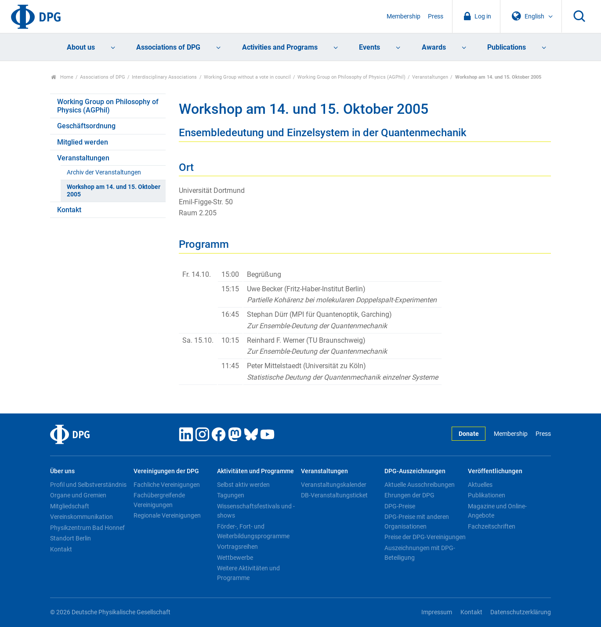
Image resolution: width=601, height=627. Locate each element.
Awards (434, 47)
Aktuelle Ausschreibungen (419, 484)
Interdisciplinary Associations (164, 77)
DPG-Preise (399, 506)
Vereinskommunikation (81, 516)
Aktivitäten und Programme (255, 471)
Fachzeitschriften (491, 526)
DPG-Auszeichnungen (414, 471)
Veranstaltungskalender (333, 484)
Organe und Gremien (78, 495)
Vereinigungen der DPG (166, 471)
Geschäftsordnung (86, 126)
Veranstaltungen (430, 77)
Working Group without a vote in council (247, 77)
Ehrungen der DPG (409, 495)
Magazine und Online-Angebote (497, 511)
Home (62, 77)
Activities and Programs (280, 47)
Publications (506, 47)
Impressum (436, 612)
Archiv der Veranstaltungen (104, 172)
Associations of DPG (168, 47)
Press (435, 16)
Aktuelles (480, 484)
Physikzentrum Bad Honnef (87, 527)
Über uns (62, 471)
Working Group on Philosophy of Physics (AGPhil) (351, 77)
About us (81, 47)
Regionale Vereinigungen (167, 515)
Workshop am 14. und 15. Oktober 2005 (113, 190)
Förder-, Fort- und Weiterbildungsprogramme (253, 531)
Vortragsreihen (237, 546)
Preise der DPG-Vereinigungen (425, 536)
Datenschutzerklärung (520, 612)
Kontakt (69, 210)
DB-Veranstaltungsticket (334, 495)
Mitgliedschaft (69, 506)
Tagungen (230, 495)
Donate (469, 434)
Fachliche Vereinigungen (167, 484)
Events (369, 47)
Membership (403, 16)
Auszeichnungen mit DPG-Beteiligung (419, 552)
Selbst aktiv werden (243, 484)
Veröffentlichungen (495, 471)
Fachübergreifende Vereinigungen (159, 500)
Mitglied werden (82, 142)
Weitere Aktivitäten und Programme (248, 573)
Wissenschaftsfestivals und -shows (256, 511)
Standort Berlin (70, 538)
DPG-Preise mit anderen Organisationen (416, 521)
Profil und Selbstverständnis (88, 484)
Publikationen (486, 495)
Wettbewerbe (235, 557)
